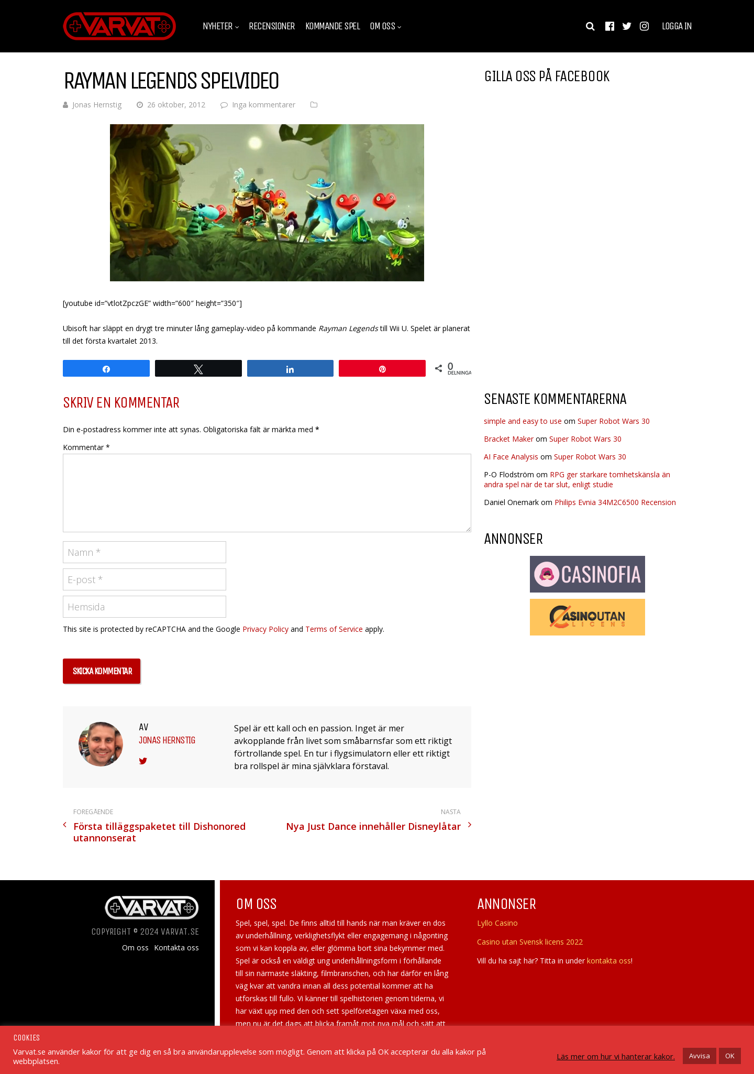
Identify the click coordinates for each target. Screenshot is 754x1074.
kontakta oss (609, 961)
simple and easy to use (523, 421)
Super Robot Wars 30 (614, 421)
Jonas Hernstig (96, 104)
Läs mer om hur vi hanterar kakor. (616, 1056)
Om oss (382, 26)
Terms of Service (334, 629)
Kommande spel (332, 26)
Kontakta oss (176, 947)
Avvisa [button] (699, 1055)
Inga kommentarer (263, 104)
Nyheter (217, 26)
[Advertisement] (572, 298)
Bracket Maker (509, 439)
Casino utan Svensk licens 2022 (530, 942)
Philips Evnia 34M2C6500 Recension (615, 502)
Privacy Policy (265, 629)
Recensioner (272, 26)
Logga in (676, 26)
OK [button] (730, 1055)
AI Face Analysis (511, 457)
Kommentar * (86, 447)
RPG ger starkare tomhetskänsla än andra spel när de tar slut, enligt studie (577, 479)
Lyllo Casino (497, 923)
